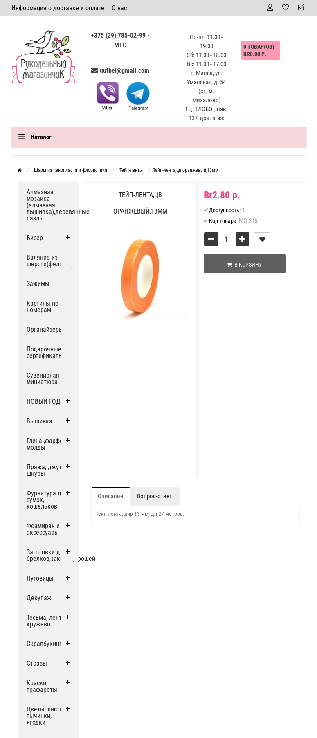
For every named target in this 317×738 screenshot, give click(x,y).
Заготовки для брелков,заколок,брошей (53, 555)
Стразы (37, 663)
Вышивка (39, 421)
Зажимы (38, 284)
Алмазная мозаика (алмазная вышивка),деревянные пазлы (53, 205)
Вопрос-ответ (154, 496)
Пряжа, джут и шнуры (47, 470)
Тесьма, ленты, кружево (47, 621)
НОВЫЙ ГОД (44, 401)
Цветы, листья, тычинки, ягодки (47, 715)
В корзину (244, 264)
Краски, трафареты (42, 686)
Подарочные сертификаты (45, 352)
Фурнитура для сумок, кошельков (47, 499)
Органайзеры (45, 329)
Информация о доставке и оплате (57, 8)
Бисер (35, 238)
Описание (110, 496)
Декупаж (39, 598)
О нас (119, 8)
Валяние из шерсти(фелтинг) (50, 261)
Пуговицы (40, 578)
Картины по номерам (42, 306)
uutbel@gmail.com (124, 70)
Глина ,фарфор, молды (47, 444)
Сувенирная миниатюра (43, 378)
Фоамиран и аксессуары (43, 529)
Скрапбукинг (44, 644)
